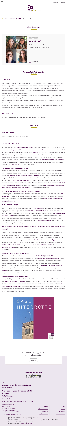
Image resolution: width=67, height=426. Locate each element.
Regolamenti (62, 411)
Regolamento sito (43, 414)
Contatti (46, 406)
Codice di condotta (60, 414)
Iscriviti (33, 360)
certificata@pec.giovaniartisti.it (11, 412)
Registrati (55, 2)
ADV (64, 406)
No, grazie (55, 419)
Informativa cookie (43, 409)
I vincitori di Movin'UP (15, 19)
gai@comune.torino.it (10, 410)
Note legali (45, 411)
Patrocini (63, 409)
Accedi (63, 2)
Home (5, 19)
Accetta (46, 419)
